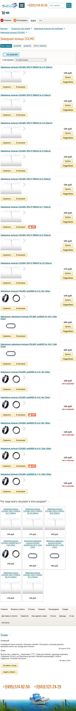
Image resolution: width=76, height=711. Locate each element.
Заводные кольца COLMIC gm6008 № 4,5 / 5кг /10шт (25, 291)
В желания (20, 87)
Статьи (53, 616)
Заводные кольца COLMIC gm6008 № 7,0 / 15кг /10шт (26, 474)
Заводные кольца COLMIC (12, 32)
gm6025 (27, 46)
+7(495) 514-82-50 (16, 686)
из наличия (12, 54)
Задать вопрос (9, 672)
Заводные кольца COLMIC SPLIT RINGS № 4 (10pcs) (26, 95)
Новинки (7, 20)
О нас (71, 616)
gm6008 (17, 46)
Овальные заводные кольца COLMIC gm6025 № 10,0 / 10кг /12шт (29, 317)
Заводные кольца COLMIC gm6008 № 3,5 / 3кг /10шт (25, 372)
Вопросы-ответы (18, 609)
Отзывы (31, 609)
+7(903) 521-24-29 (47, 686)
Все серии (6, 46)
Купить (68, 77)
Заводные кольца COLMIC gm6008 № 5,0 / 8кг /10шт (25, 423)
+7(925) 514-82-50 (37, 5)
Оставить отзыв (9, 665)
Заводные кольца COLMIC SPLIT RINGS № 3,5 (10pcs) (26, 67)
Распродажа (22, 20)
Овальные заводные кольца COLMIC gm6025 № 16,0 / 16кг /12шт (29, 345)
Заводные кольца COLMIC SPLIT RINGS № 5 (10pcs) (26, 151)
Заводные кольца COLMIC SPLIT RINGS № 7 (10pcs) (26, 207)
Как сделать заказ (39, 616)
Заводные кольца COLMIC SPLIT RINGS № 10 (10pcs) (26, 263)
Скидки (65, 609)
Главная (4, 609)
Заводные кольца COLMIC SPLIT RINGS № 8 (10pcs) (26, 235)
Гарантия (24, 616)
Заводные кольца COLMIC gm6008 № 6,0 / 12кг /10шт (26, 448)
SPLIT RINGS (40, 46)
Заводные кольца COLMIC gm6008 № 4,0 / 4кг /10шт (25, 397)
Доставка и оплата (9, 616)
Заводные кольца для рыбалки (48, 28)
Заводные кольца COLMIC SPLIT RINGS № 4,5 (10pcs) (26, 123)
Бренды (62, 616)
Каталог (4, 28)
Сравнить (7, 87)
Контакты (6, 623)
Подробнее (68, 82)
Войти (33, 20)
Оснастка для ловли (20, 28)
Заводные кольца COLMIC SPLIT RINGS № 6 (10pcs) (26, 179)
